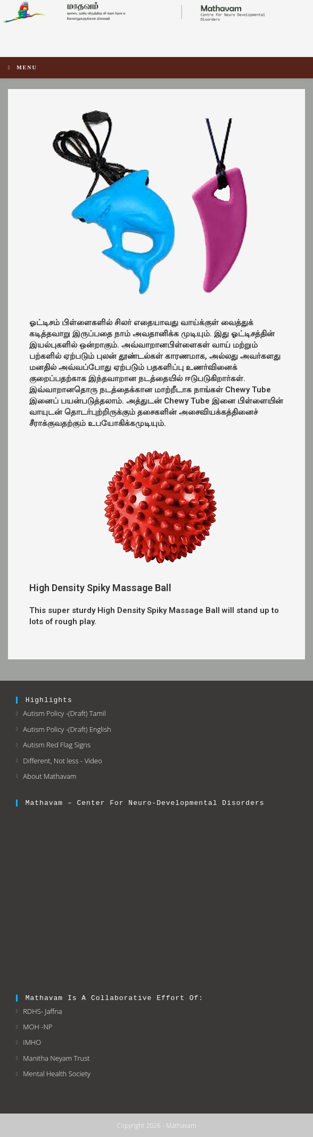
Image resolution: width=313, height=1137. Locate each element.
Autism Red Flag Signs (56, 744)
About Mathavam (49, 776)
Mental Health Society (56, 1073)
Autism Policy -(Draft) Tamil (64, 713)
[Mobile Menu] (22, 67)
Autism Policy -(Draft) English (67, 729)
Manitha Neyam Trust (56, 1058)
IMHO (32, 1042)
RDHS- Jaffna (42, 1011)
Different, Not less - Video (62, 760)
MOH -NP (37, 1026)
